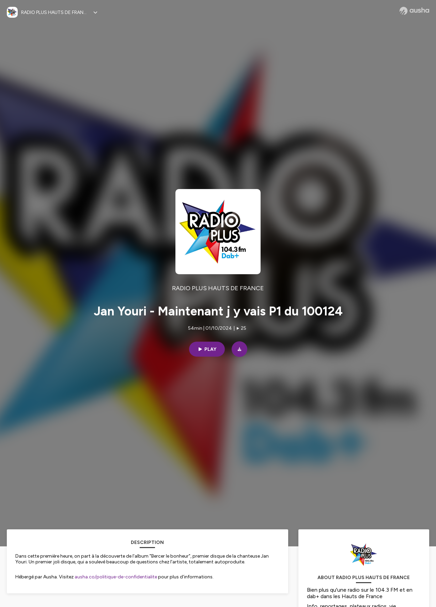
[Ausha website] (414, 11)
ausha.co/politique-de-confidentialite (116, 577)
